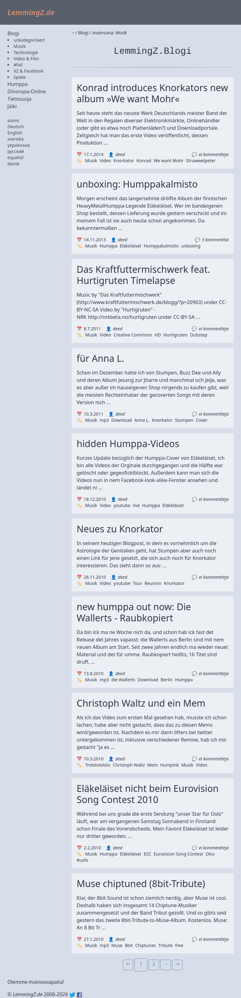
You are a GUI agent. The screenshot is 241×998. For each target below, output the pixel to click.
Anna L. (142, 420)
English (14, 133)
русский (15, 151)
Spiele (20, 77)
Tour (137, 583)
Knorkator (124, 160)
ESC (147, 854)
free (179, 945)
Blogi (13, 33)
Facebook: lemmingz (79, 994)
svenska (15, 139)
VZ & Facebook (29, 71)
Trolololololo (97, 765)
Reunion (153, 583)
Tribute (165, 945)
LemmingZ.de (31, 12)
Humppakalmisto (161, 246)
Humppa (17, 84)
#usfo (82, 860)
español (15, 157)
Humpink (169, 765)
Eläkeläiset (130, 246)
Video (105, 160)
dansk (13, 164)
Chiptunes (145, 945)
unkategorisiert (29, 40)
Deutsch (15, 126)
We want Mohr (169, 160)
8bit (129, 945)
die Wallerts (123, 680)
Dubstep (198, 335)
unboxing (190, 246)
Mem (152, 765)
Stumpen (184, 420)
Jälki (12, 106)
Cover (202, 420)
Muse (116, 945)
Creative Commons (133, 335)
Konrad (144, 160)
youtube (122, 505)
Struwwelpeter (201, 160)
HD (157, 335)
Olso (210, 854)
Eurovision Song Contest (178, 854)
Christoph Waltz (129, 765)
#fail (18, 65)
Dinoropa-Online (26, 91)
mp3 (104, 420)
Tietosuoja (19, 98)
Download (121, 420)
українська (18, 145)
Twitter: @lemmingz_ (72, 994)
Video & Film (26, 58)
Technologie (26, 52)
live (136, 505)
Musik (20, 46)
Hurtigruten (175, 335)
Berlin (167, 680)
